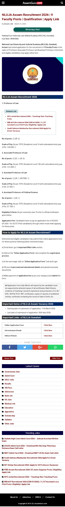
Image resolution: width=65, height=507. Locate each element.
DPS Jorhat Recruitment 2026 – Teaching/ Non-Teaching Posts (30, 118)
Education (9, 408)
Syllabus (8, 420)
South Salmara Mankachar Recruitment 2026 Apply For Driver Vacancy (29, 130)
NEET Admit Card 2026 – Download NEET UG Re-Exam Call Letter (31, 454)
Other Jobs (9, 424)
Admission (9, 392)
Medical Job (10, 404)
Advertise (27, 498)
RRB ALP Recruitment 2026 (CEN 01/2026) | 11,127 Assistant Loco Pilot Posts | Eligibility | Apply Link (26, 124)
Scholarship (10, 416)
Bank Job (8, 396)
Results (8, 384)
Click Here (48, 326)
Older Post (56, 359)
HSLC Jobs (9, 380)
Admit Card (9, 376)
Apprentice (9, 412)
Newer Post (8, 359)
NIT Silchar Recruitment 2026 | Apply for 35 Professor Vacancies (31, 466)
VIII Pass (8, 388)
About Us (14, 498)
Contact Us (50, 498)
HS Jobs (8, 400)
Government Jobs (12, 372)
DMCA (38, 498)
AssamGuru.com (40, 504)
